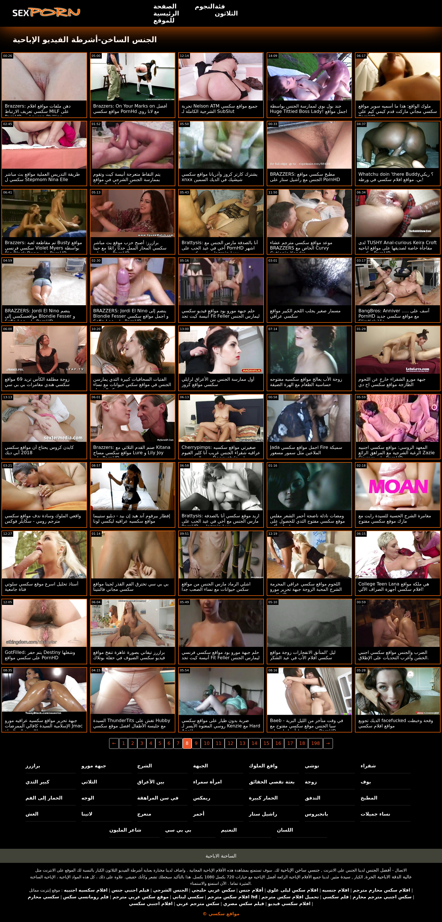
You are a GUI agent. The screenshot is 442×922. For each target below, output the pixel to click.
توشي (312, 766)
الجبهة (200, 766)
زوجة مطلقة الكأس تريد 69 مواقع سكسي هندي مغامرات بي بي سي (37, 382)
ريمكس (201, 798)
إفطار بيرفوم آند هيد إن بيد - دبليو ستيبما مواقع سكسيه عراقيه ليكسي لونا (131, 518)
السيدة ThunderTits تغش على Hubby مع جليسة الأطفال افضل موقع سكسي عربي (131, 726)
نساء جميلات (375, 814)
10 (206, 743)
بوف (366, 782)
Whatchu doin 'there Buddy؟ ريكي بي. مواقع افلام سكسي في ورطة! (395, 177)
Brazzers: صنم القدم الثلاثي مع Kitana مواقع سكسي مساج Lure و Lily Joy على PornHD (132, 453)
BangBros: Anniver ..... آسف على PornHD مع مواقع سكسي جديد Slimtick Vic (393, 316)
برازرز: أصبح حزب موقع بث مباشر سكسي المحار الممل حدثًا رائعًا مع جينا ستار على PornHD (130, 248)
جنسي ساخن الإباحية (300, 870)
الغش (32, 814)
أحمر (198, 814)
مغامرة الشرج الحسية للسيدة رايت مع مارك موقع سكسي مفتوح (394, 518)
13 (242, 743)
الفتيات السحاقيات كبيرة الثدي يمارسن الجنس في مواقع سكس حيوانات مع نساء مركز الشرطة (132, 385)
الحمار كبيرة (263, 798)
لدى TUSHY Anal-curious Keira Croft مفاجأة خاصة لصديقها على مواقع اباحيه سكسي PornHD (397, 248)
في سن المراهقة (158, 798)
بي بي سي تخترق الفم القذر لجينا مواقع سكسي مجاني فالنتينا (131, 586)
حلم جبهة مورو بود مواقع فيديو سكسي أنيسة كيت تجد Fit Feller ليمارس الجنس (221, 313)
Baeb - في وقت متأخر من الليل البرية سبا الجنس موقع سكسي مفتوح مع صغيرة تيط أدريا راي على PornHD (306, 726)
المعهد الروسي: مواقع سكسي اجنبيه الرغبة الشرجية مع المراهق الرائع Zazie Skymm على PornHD (396, 453)
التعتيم (229, 830)
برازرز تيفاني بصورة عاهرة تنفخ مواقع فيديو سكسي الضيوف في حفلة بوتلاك (129, 655)
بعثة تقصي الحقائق (272, 782)
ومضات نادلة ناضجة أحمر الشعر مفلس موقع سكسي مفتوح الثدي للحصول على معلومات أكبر (307, 521)
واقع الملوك (263, 766)
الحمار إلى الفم (44, 798)
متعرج (144, 814)
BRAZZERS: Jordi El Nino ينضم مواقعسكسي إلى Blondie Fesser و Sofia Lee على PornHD (40, 316)
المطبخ (369, 798)
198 (315, 743)
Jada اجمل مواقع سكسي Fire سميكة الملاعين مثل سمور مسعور (306, 450)
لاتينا (86, 814)
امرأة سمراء (207, 782)
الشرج (144, 766)
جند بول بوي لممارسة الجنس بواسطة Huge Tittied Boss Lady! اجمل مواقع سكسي (308, 111)
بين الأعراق (150, 782)
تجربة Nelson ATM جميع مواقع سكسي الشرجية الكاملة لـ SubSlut (220, 108)
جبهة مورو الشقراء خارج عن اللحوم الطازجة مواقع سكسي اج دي (392, 382)
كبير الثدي (38, 782)
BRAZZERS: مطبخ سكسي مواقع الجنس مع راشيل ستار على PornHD (305, 177)
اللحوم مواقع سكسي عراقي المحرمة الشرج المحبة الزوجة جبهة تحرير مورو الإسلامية (306, 589)
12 (230, 743)
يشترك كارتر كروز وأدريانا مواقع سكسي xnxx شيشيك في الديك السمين (219, 177)
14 (254, 743)
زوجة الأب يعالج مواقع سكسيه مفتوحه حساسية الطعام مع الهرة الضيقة (306, 382)
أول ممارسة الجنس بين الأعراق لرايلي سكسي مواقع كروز (218, 382)
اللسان (285, 830)
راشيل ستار (263, 814)
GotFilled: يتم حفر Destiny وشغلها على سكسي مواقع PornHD (40, 655)
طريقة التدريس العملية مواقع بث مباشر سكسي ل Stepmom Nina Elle (42, 177)
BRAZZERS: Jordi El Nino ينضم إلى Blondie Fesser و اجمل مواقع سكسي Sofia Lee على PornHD (131, 316)
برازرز (33, 766)
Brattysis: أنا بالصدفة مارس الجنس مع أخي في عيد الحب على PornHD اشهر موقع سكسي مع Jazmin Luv (220, 248)
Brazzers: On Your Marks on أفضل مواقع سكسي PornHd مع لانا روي (130, 108)
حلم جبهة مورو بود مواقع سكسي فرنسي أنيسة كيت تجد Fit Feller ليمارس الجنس (221, 655)
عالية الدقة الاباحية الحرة (389, 876)
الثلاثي (89, 782)
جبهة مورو (93, 766)
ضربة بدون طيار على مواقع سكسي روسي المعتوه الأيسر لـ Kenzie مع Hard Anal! (221, 726)
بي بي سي (178, 830)
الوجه (87, 798)
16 (278, 743)
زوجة (311, 782)
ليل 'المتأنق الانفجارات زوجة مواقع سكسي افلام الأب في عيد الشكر (303, 655)
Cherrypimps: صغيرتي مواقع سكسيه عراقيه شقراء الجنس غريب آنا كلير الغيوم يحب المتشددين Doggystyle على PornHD (221, 455)
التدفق (312, 798)
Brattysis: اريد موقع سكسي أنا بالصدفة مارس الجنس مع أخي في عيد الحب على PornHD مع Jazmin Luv (220, 521)
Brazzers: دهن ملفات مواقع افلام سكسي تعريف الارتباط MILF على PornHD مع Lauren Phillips (37, 111)
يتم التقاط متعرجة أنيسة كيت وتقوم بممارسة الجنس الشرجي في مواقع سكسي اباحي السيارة (127, 180)
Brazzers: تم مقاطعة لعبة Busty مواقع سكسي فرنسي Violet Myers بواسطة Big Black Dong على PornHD (43, 248)
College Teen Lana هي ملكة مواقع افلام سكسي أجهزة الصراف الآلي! (393, 586)
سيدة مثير (341, 876)
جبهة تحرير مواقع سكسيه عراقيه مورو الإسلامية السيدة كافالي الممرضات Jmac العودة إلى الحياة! (44, 726)
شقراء (368, 766)
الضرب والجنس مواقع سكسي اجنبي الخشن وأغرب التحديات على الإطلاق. (393, 655)
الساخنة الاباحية (221, 856)
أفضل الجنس (378, 870)
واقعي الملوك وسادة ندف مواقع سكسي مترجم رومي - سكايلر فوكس (43, 518)
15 (266, 743)
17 (290, 743)
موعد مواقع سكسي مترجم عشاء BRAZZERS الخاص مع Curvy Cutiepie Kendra (301, 248)
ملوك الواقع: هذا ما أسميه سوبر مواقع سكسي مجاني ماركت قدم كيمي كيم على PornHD (397, 111)
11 (218, 743)
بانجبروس (316, 814)
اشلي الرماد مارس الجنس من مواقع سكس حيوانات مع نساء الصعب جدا (216, 586)
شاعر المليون (125, 830)
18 (302, 743)
